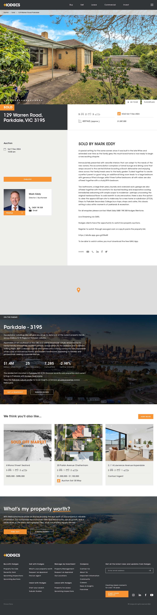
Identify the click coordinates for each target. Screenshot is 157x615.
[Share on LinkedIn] (97, 252)
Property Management (64, 569)
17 (39, 100)
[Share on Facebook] (102, 252)
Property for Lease (63, 588)
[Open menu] (152, 5)
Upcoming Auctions (12, 579)
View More (146, 417)
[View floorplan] (149, 102)
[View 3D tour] (132, 102)
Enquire (27, 179)
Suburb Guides (35, 591)
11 (26, 100)
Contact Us (85, 569)
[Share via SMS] (93, 252)
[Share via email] (87, 252)
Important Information (89, 576)
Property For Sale (11, 569)
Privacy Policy (8, 604)
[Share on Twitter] (106, 252)
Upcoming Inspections (13, 576)
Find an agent (35, 576)
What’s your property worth (40, 569)
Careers (83, 583)
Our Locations (61, 576)
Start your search (36, 588)
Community (85, 579)
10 (24, 100)
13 (30, 100)
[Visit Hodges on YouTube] (151, 595)
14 (33, 100)
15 (35, 100)
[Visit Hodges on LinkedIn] (140, 596)
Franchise (84, 589)
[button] (78, 290)
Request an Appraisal (38, 572)
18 (41, 100)
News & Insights (86, 586)
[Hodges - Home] (12, 4)
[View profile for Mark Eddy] (28, 202)
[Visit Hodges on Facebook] (145, 596)
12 (28, 100)
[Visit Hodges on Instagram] (133, 596)
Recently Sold (10, 572)
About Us (84, 572)
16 (37, 100)
